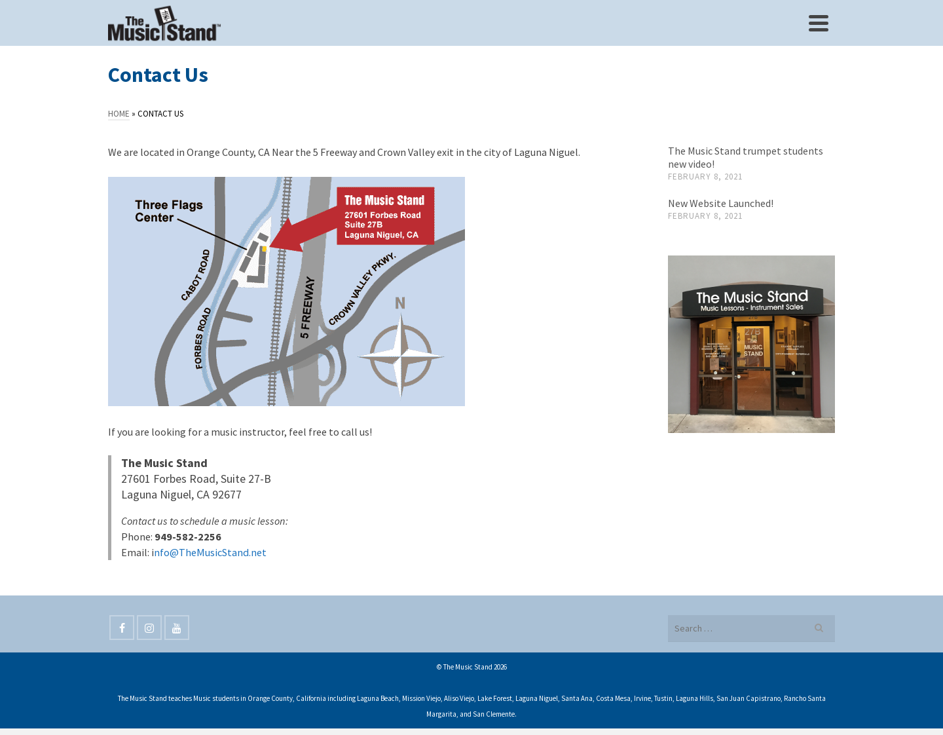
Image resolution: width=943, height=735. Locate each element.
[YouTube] (176, 627)
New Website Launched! (720, 203)
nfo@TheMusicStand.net (210, 552)
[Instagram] (149, 627)
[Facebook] (121, 627)
